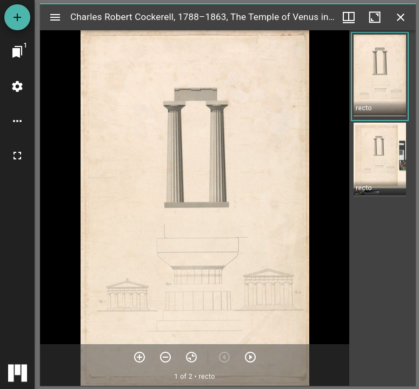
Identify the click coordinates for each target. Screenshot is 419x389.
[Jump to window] (17, 52)
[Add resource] (17, 17)
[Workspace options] (17, 121)
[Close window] (401, 17)
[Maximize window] (375, 17)
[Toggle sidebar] (55, 17)
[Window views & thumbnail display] (349, 17)
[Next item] (250, 357)
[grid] (382, 208)
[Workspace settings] (17, 86)
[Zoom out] (165, 357)
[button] (380, 76)
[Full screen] (17, 156)
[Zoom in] (139, 357)
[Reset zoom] (191, 357)
